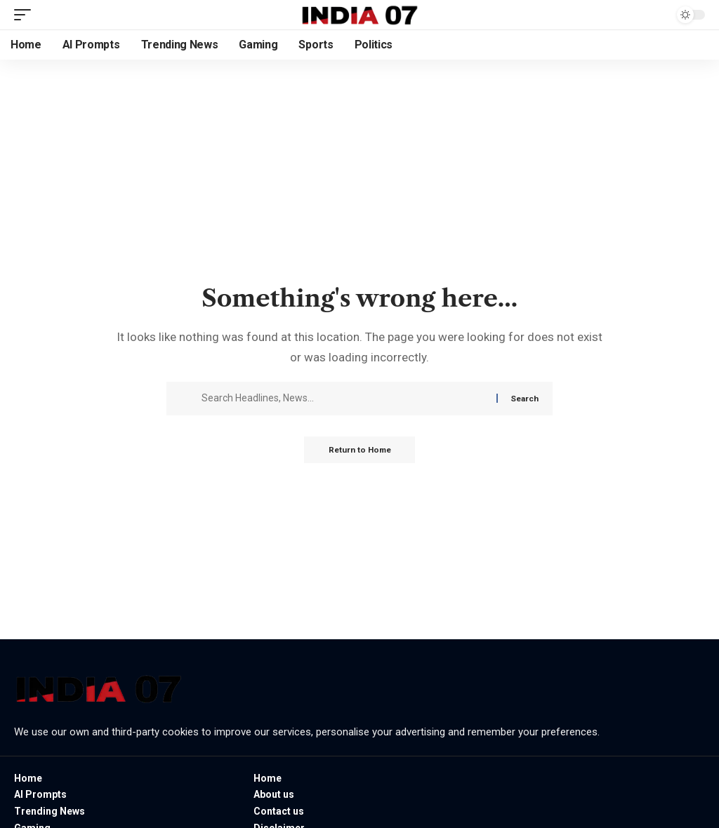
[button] (26, 14)
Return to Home (360, 450)
